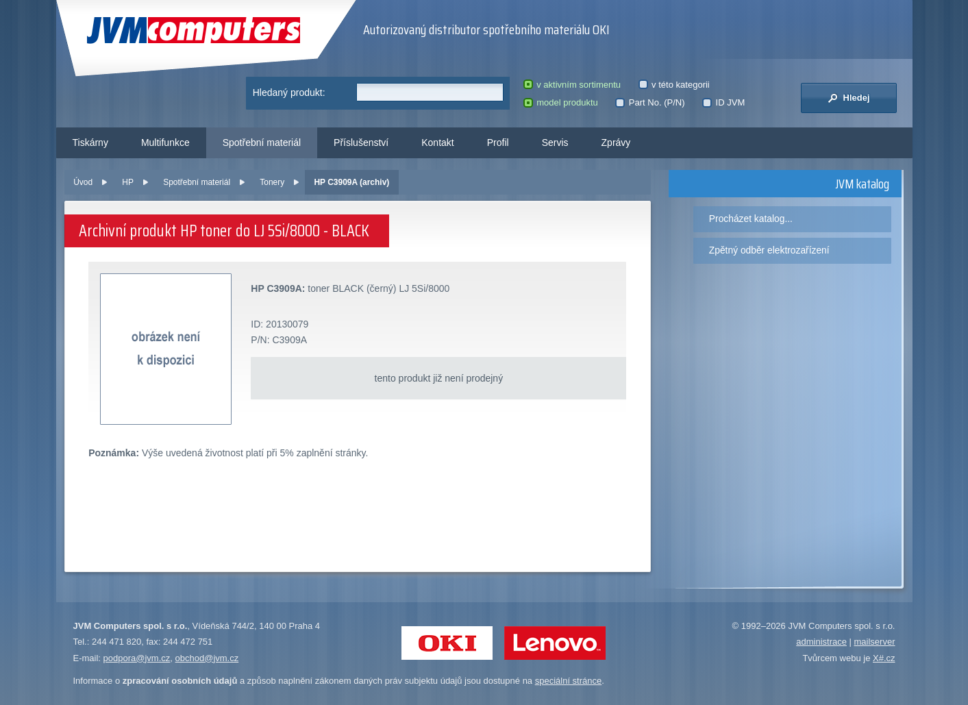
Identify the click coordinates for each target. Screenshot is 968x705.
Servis (555, 142)
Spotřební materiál (262, 142)
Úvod (82, 182)
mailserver (874, 641)
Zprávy (616, 142)
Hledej (848, 97)
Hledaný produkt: (289, 92)
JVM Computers (193, 30)
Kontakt (437, 142)
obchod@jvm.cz (207, 658)
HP (128, 182)
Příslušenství (361, 142)
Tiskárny (90, 142)
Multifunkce (165, 142)
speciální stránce (568, 681)
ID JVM (723, 102)
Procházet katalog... (751, 218)
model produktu (560, 102)
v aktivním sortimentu (572, 84)
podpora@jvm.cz (137, 658)
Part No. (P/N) (649, 102)
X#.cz (884, 658)
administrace (821, 641)
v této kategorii (674, 84)
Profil (498, 142)
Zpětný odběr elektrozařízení (769, 250)
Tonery (272, 182)
